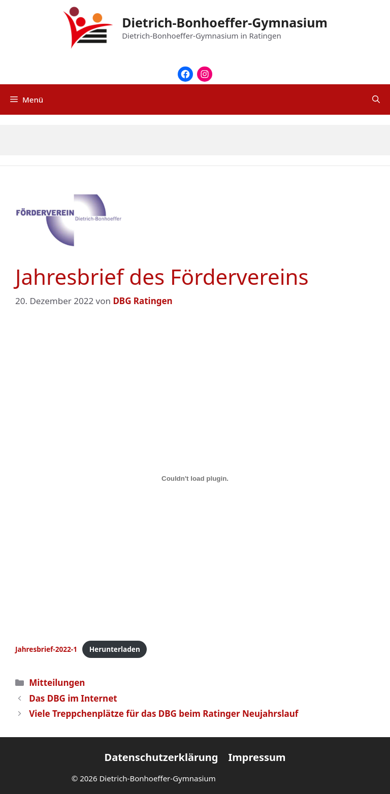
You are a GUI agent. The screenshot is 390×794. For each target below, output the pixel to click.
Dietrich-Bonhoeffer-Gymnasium (225, 22)
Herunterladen (114, 649)
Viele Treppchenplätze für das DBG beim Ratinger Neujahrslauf (163, 713)
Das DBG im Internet (73, 698)
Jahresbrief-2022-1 (46, 649)
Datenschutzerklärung (161, 757)
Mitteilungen (57, 682)
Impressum (256, 757)
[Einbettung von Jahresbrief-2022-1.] (195, 478)
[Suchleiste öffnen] (376, 99)
